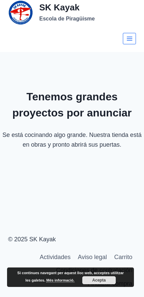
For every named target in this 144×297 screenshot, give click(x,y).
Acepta (99, 280)
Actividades (55, 257)
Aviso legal (92, 257)
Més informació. (60, 280)
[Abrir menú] (129, 38)
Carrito (123, 257)
